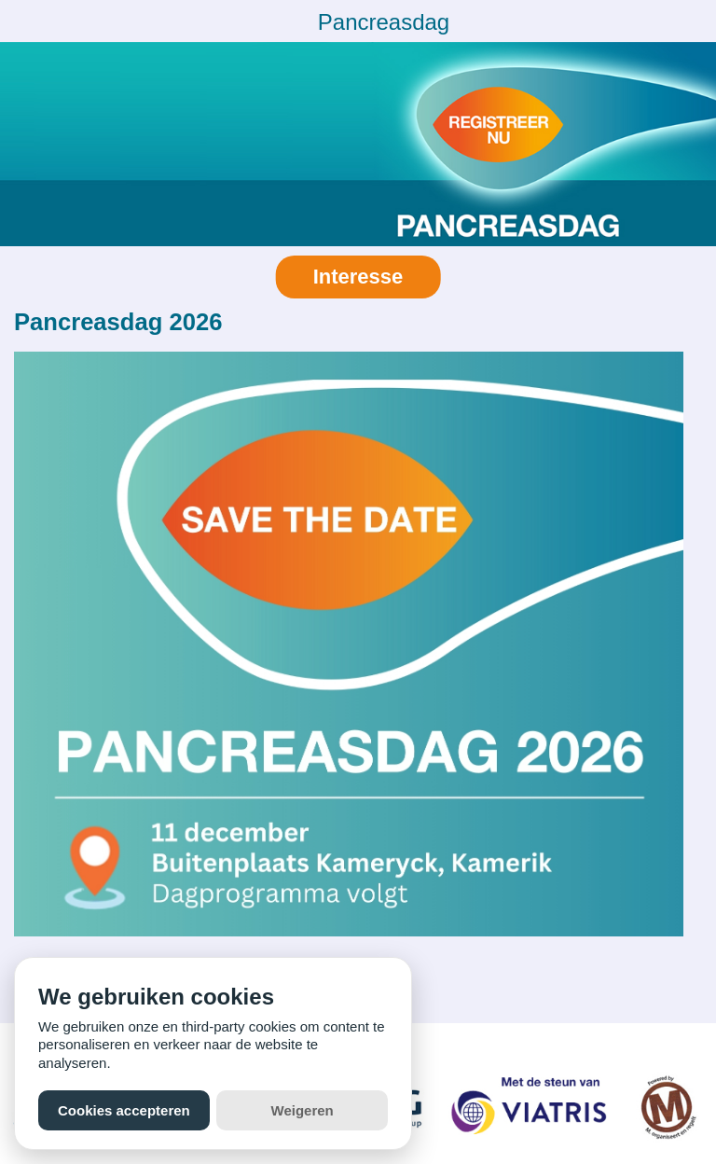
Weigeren (302, 1110)
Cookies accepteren (124, 1110)
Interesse (358, 276)
